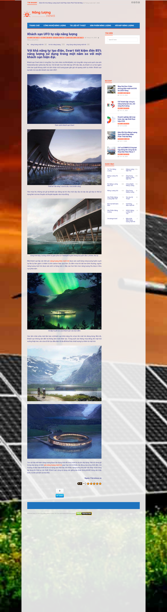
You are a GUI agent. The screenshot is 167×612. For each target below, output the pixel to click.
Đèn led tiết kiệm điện (112, 204)
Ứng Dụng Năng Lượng (130, 191)
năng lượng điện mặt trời (59, 261)
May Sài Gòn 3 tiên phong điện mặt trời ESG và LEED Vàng (127, 88)
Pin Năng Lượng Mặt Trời (112, 184)
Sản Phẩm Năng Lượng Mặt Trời (112, 197)
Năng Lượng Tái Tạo (46, 37)
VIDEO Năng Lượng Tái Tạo (130, 212)
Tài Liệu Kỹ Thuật (78, 25)
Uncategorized (112, 218)
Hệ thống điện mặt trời (130, 204)
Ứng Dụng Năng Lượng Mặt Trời (74, 37)
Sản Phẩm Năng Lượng (100, 25)
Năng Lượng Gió (112, 190)
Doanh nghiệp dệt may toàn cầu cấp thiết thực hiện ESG (126, 119)
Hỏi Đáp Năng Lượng (124, 25)
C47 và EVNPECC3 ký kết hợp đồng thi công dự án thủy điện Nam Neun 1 (127, 150)
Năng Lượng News (32, 40)
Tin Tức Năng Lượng (58, 37)
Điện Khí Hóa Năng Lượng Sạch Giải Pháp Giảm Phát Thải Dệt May (61, 2)
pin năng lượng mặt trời (53, 465)
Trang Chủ (34, 25)
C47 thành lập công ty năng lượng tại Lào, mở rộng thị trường (126, 104)
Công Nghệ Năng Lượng (54, 25)
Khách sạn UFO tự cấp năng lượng (52, 34)
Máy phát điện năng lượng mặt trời (130, 220)
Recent (108, 81)
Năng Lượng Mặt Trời (33, 37)
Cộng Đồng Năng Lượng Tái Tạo (49, 513)
